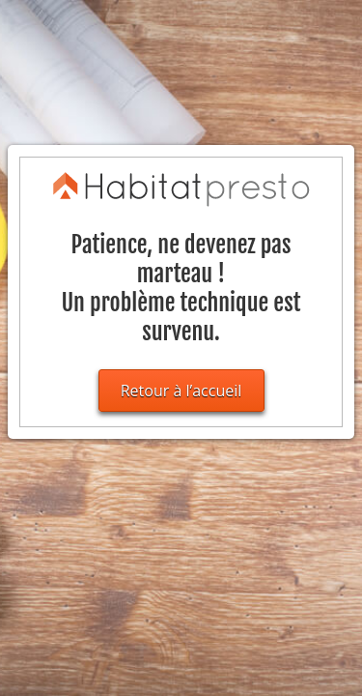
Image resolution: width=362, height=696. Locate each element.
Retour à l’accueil (181, 390)
